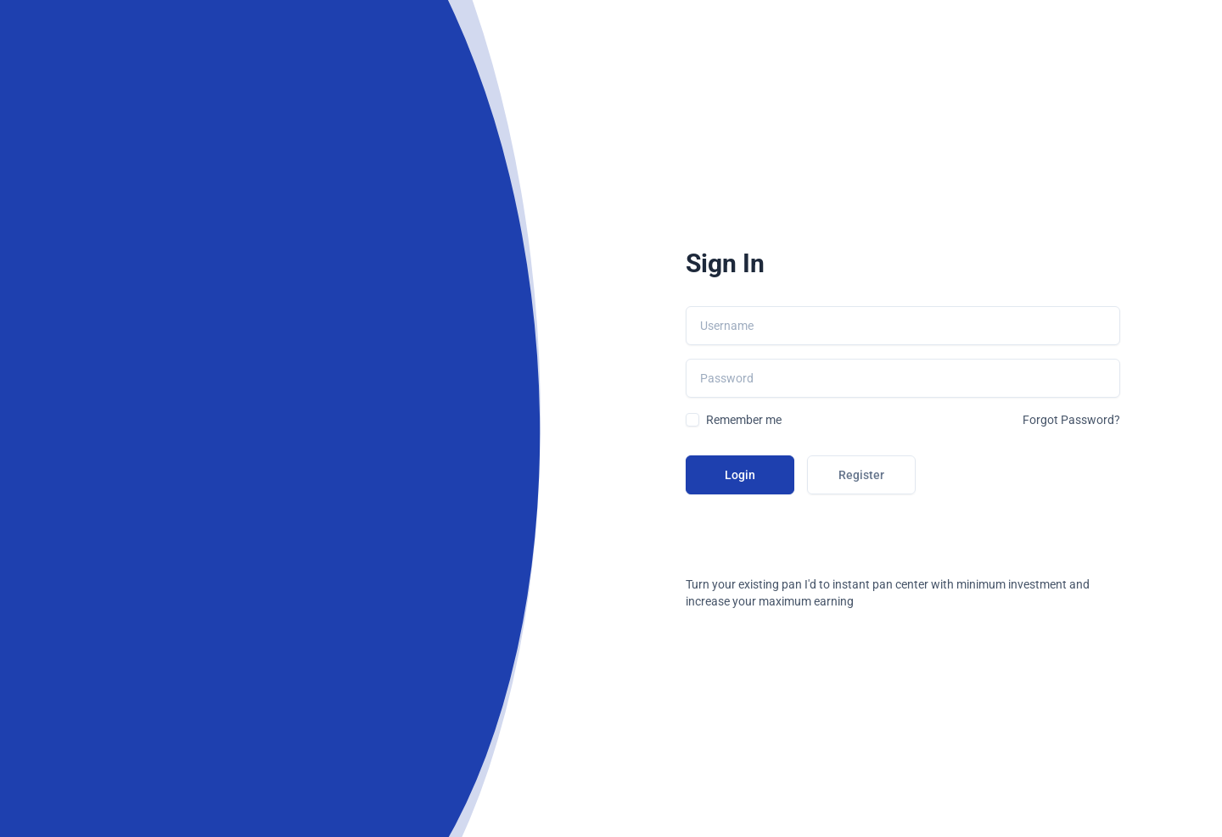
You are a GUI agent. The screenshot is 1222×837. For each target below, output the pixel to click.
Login (740, 475)
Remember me (744, 420)
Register (861, 475)
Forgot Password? (1071, 420)
